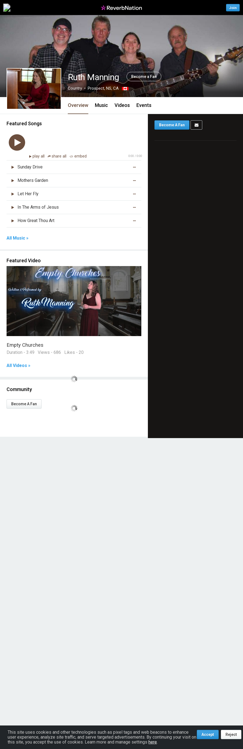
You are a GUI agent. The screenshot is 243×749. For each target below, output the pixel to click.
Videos (122, 105)
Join (233, 7)
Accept (207, 734)
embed (78, 156)
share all (58, 156)
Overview (78, 105)
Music (101, 105)
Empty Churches (25, 345)
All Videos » (18, 365)
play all (39, 156)
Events (143, 105)
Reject (231, 734)
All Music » (17, 238)
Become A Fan (24, 404)
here (152, 742)
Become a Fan (144, 76)
